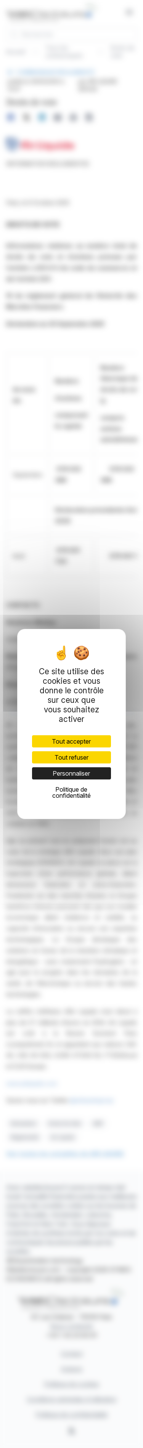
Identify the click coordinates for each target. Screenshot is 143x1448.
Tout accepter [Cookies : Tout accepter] (71, 741)
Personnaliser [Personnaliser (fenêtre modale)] (71, 773)
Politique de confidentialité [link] (71, 792)
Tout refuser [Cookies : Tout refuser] (71, 757)
